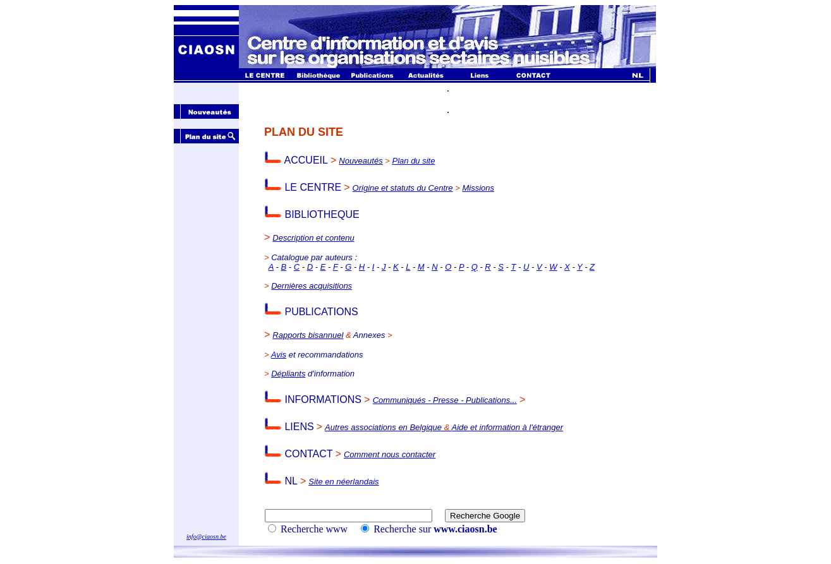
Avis (278, 354)
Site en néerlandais (343, 481)
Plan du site (413, 160)
